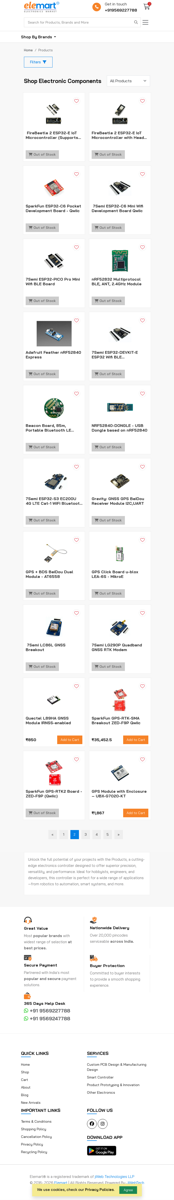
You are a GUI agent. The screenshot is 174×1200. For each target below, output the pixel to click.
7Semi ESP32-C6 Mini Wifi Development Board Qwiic (117, 208)
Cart (24, 1080)
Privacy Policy (32, 1144)
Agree (128, 1190)
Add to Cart (70, 740)
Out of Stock (42, 154)
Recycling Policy (34, 1152)
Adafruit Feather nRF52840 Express (53, 355)
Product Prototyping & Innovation (113, 1085)
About (26, 1087)
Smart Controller (100, 1077)
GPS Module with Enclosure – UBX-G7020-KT (119, 794)
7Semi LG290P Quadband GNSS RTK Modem (117, 647)
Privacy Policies (99, 1189)
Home (25, 1065)
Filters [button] (38, 62)
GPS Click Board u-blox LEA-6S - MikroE (115, 574)
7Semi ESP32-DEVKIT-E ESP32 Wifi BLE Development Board (115, 355)
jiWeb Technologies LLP (114, 1176)
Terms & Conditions (36, 1121)
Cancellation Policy (36, 1137)
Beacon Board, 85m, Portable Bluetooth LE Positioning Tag (48, 428)
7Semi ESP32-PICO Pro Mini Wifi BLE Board (53, 281)
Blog (24, 1095)
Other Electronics (101, 1093)
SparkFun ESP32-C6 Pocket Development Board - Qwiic (53, 208)
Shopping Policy (33, 1129)
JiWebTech (135, 1183)
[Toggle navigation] (145, 22)
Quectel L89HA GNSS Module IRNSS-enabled (48, 720)
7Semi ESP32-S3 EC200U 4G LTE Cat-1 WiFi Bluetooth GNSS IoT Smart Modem (54, 501)
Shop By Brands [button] (37, 36)
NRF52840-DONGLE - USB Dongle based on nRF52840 (119, 428)
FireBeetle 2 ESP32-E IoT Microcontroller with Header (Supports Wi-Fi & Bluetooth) (120, 135)
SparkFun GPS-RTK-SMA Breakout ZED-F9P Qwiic (116, 720)
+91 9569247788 (47, 1019)
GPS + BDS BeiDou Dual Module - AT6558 (49, 574)
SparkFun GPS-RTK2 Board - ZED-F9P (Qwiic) (54, 794)
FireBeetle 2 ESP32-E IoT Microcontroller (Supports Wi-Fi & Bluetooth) (52, 135)
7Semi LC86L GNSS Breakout (45, 647)
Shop (25, 1072)
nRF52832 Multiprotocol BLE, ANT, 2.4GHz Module (116, 281)
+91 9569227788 (47, 1011)
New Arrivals (31, 1103)
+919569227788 (121, 10)
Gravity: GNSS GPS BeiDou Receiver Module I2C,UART (118, 501)
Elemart (61, 1183)
